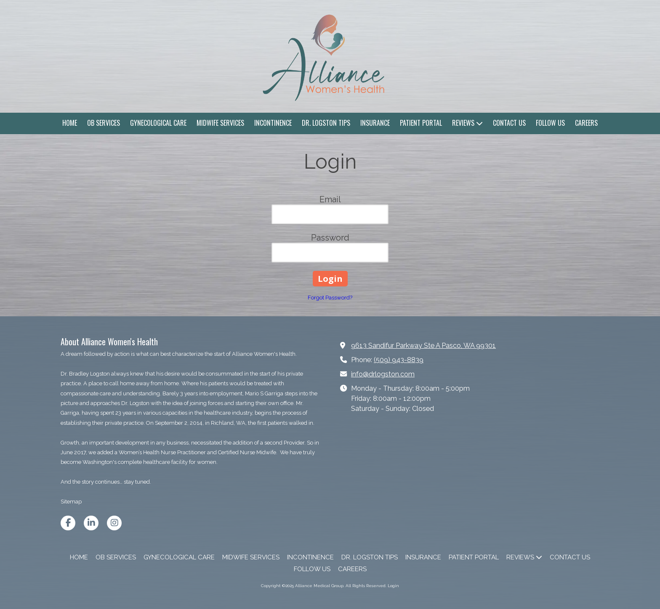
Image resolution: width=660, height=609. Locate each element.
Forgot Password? (330, 297)
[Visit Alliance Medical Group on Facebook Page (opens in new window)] (68, 523)
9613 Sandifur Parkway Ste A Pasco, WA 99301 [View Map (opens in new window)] (423, 346)
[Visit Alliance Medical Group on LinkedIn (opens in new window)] (91, 523)
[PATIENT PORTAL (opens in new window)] (421, 123)
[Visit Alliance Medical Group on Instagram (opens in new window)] (114, 523)
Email (330, 199)
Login (393, 585)
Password (330, 238)
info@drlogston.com (383, 374)
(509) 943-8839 (398, 360)
